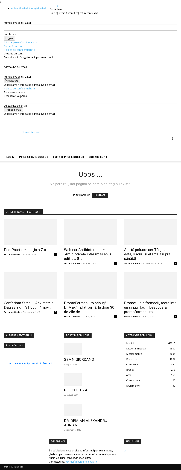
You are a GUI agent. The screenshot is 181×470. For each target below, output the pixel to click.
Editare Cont (98, 157)
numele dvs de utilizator (17, 22)
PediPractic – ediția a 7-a (25, 250)
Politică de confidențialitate (19, 49)
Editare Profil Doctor (68, 157)
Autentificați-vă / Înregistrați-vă (28, 8)
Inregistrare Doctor (33, 157)
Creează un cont (13, 46)
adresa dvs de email (15, 67)
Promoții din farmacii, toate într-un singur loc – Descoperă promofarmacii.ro (150, 307)
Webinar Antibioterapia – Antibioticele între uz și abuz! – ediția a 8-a (90, 254)
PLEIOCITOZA (75, 390)
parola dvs (10, 34)
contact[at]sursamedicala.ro (81, 461)
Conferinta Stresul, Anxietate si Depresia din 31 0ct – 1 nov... (29, 305)
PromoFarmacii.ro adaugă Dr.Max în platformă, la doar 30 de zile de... (89, 307)
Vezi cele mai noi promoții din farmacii (30, 363)
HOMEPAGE (100, 195)
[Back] (57, 5)
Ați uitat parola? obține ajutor (20, 42)
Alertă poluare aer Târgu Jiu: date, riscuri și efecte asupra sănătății (147, 254)
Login (10, 157)
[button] (173, 138)
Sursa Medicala (12, 254)
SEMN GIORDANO (79, 359)
